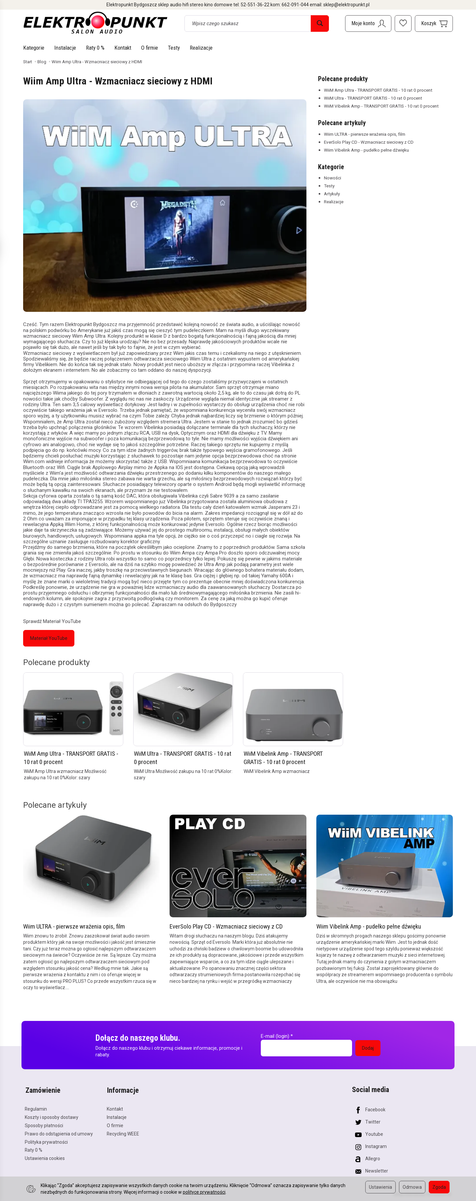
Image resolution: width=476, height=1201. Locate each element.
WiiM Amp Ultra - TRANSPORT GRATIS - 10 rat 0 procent (378, 90)
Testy (174, 47)
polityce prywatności (204, 1192)
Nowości (332, 177)
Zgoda (439, 1187)
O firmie (149, 47)
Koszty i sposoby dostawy (51, 1116)
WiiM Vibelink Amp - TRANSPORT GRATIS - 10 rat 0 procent (381, 106)
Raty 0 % (95, 47)
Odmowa (412, 1187)
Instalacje (65, 47)
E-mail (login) (275, 1036)
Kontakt (122, 47)
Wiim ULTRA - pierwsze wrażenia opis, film (364, 134)
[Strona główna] (95, 22)
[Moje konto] (368, 23)
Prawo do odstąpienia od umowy (59, 1132)
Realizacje (201, 47)
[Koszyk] (434, 23)
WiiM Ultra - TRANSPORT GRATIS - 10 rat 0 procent (373, 98)
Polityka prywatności (46, 1140)
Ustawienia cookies (45, 1157)
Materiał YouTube (48, 638)
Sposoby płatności (44, 1124)
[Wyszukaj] (320, 23)
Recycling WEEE (123, 1132)
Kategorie (33, 47)
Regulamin (36, 1108)
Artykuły (332, 193)
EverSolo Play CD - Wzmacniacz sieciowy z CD (369, 142)
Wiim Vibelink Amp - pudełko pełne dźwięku (366, 150)
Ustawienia (380, 1187)
